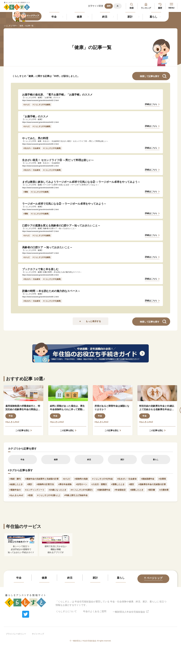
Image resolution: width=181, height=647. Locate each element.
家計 (130, 16)
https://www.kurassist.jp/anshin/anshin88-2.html (40, 188)
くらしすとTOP (10, 26)
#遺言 (131, 484)
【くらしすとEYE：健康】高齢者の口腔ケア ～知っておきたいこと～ (49, 228)
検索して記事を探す (149, 76)
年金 (54, 16)
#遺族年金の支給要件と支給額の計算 (42, 479)
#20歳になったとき (57, 490)
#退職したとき (118, 484)
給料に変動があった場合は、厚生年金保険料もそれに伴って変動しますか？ (67, 408)
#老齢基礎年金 (103, 490)
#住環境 (162, 479)
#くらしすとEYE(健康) (42, 105)
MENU (171, 6)
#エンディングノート (34, 490)
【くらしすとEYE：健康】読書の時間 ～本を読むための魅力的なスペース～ (52, 272)
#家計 (29, 484)
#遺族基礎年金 (147, 479)
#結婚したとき (16, 484)
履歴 (160, 8)
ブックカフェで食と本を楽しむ (40, 269)
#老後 (30, 495)
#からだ (26, 105)
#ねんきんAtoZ (12, 422)
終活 (104, 16)
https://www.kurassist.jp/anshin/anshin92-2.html (40, 100)
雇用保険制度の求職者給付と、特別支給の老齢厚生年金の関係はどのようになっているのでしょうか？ (22, 408)
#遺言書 (151, 490)
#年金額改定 (120, 490)
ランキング (146, 8)
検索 (132, 8)
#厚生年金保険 (65, 484)
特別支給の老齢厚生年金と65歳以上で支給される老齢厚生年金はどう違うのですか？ (156, 408)
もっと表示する (93, 321)
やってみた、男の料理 (35, 138)
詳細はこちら (151, 104)
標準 (109, 6)
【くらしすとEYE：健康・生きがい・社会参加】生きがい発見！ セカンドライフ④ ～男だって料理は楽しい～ (65, 141)
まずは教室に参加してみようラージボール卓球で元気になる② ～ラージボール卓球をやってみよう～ (81, 181)
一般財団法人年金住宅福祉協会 (131, 611)
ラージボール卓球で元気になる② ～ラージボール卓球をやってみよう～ (64, 203)
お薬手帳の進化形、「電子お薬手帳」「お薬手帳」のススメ (57, 94)
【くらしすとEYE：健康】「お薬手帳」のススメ (41, 98)
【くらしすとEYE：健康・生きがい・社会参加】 (41, 163)
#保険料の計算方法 (45, 484)
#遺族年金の (15, 490)
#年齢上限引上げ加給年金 (76, 495)
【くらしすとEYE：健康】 (32, 119)
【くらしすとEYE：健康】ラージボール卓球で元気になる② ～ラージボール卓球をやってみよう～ (60, 185)
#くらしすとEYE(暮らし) (48, 495)
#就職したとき (136, 490)
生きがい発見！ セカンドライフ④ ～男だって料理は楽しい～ (58, 160)
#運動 (25, 192)
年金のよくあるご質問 (94, 611)
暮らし (153, 16)
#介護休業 (164, 490)
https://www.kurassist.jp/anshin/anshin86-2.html (40, 275)
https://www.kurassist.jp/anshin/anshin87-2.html (40, 231)
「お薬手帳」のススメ (35, 116)
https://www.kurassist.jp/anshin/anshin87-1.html (40, 253)
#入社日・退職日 (99, 484)
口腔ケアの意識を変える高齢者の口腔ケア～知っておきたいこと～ (61, 225)
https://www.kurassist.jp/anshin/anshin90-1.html (40, 166)
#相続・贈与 (15, 479)
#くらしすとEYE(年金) (102, 479)
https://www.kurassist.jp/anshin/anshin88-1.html (40, 209)
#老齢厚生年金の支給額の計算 (152, 484)
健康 (79, 16)
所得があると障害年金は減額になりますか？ (112, 408)
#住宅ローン (81, 484)
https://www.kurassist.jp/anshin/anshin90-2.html (40, 144)
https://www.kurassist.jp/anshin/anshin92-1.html (40, 122)
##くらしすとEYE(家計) (82, 490)
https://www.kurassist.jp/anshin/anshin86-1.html (40, 297)
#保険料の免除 (81, 479)
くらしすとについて (66, 611)
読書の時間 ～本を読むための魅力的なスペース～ (51, 291)
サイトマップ (38, 634)
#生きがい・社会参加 (31, 148)
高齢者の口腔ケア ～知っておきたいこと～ (47, 247)
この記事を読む (22, 430)
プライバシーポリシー (16, 634)
